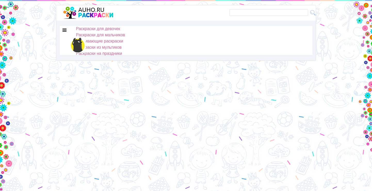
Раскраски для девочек (98, 29)
